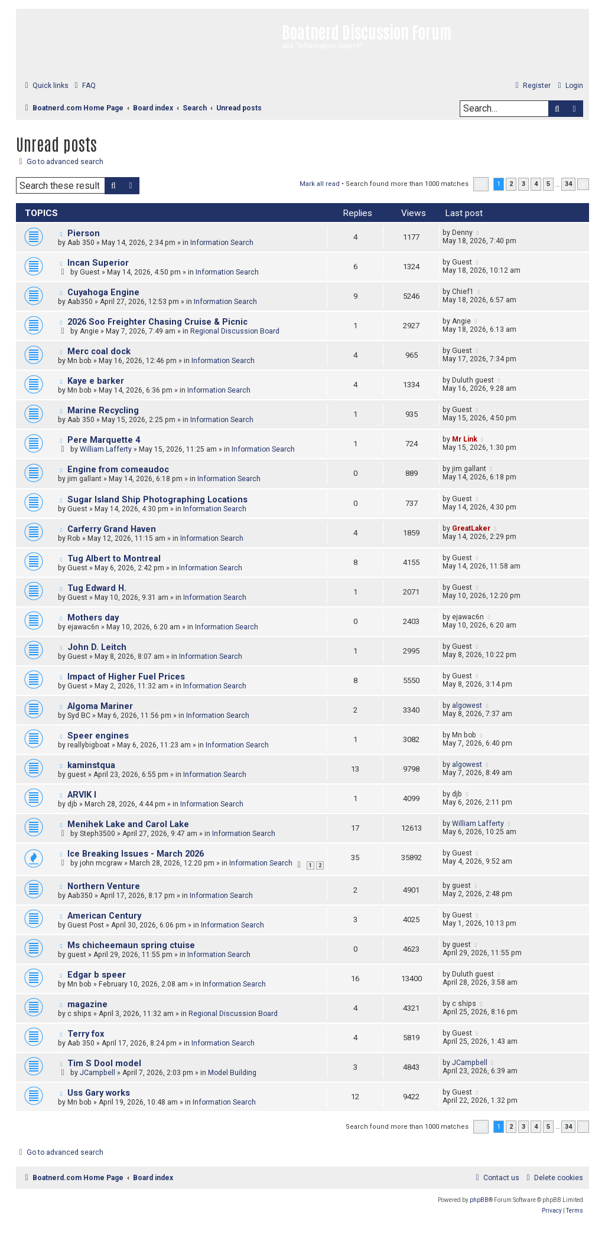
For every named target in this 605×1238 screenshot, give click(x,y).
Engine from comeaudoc (118, 470)
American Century (104, 916)
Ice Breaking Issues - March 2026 (135, 854)
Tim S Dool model (104, 1064)
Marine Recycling (103, 411)
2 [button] (511, 184)
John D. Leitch (96, 647)
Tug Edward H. (96, 588)
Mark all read (320, 184)
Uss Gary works (98, 1093)
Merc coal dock (99, 352)
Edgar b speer (96, 975)
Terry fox (85, 1034)
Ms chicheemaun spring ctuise (131, 945)
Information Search (221, 243)
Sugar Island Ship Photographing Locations (157, 500)
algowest (467, 705)
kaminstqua (91, 765)
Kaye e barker (95, 381)
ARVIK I (81, 795)
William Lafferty (106, 449)
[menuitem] (83, 86)
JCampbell (97, 1073)
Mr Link (464, 439)
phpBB (479, 1200)
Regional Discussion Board (234, 331)
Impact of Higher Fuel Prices (126, 677)
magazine (87, 1004)
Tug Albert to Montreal (114, 559)
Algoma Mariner (100, 706)
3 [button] (523, 184)
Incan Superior (98, 263)
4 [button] (536, 184)
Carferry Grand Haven (111, 529)
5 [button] (548, 184)
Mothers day (93, 618)
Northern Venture (103, 886)
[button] (481, 184)
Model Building (232, 1073)
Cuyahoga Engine (103, 293)
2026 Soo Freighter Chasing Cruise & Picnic (157, 322)
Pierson (83, 233)
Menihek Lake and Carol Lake (128, 824)
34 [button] (568, 184)
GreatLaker (471, 528)
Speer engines (98, 736)
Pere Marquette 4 (103, 440)
